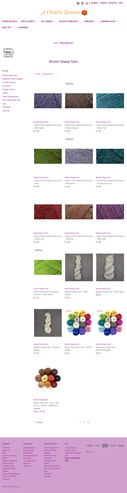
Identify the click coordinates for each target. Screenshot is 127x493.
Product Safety (9, 466)
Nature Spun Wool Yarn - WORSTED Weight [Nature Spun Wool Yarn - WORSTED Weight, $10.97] (106, 348)
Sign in (103, 3)
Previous (38, 422)
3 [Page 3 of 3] (88, 422)
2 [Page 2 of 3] (83, 422)
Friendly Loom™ (9, 89)
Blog (4, 453)
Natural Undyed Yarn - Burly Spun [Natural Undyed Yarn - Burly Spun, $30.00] (110, 292)
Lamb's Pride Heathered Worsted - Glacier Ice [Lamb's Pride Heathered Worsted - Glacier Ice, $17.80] (110, 126)
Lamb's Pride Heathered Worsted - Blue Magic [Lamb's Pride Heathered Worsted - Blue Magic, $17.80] (48, 126)
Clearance (23, 27)
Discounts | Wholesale (11, 474)
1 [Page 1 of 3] (80, 422)
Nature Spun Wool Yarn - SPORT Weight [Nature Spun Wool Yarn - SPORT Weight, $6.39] (78, 348)
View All (6, 111)
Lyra (4, 104)
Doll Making (48, 21)
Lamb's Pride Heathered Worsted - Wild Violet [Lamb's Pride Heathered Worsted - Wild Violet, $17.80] (110, 237)
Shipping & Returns (10, 461)
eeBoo (5, 93)
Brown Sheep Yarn (10, 75)
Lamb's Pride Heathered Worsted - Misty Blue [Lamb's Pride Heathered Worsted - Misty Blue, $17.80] (79, 182)
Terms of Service (9, 476)
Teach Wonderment (11, 96)
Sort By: (38, 74)
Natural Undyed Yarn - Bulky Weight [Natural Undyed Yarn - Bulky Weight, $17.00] (76, 293)
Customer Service (10, 456)
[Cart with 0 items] (120, 3)
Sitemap (6, 479)
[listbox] (50, 74)
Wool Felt (8, 27)
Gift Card (6, 448)
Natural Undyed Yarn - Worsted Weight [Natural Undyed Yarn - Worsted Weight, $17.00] (47, 348)
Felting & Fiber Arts (69, 21)
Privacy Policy (8, 463)
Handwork (90, 21)
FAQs (5, 458)
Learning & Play (109, 21)
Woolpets (6, 107)
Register (113, 3)
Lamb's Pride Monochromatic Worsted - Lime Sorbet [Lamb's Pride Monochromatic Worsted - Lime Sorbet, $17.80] (46, 293)
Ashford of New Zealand (13, 79)
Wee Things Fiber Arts (12, 100)
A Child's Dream (9, 82)
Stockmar (7, 86)
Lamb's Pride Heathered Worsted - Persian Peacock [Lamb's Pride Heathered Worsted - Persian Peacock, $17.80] (110, 182)
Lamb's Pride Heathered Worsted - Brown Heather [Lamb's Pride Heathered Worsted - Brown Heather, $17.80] (79, 126)
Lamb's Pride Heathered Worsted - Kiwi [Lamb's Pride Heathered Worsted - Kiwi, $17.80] (48, 182)
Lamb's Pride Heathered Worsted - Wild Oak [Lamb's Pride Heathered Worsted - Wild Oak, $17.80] (79, 237)
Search (94, 3)
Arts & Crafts (29, 21)
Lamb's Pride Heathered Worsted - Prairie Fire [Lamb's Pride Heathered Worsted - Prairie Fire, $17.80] (48, 237)
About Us (6, 450)
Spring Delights (9, 21)
